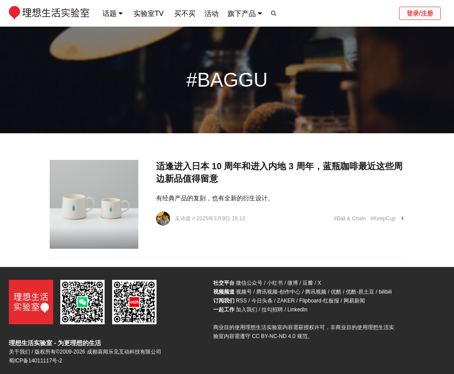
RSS (241, 301)
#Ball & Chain (350, 218)
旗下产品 (241, 13)
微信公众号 (249, 283)
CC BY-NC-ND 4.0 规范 (280, 336)
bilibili (385, 292)
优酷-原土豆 (360, 292)
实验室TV (148, 13)
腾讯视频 (315, 292)
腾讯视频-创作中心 (278, 292)
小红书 (275, 283)
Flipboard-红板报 (319, 301)
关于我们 (19, 352)
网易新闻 (354, 301)
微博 (292, 283)
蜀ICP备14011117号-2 (35, 361)
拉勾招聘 (272, 309)
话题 (109, 13)
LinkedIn (297, 309)
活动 (211, 13)
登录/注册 (420, 13)
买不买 (185, 13)
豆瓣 (307, 283)
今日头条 (262, 301)
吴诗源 (183, 218)
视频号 (244, 292)
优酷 (336, 292)
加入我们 (246, 309)
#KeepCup (382, 218)
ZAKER (286, 301)
